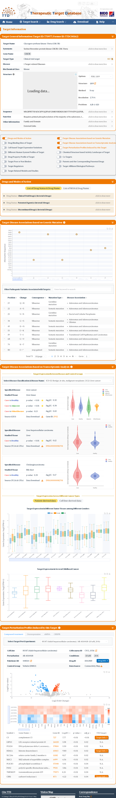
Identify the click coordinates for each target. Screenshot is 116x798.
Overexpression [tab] (34, 634)
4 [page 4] (61, 356)
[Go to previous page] (49, 356)
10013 (55, 751)
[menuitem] (7, 22)
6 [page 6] (66, 356)
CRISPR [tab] (57, 634)
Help (100, 21)
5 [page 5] (63, 356)
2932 (56, 417)
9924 (55, 768)
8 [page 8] (72, 356)
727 (54, 737)
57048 (56, 764)
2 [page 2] (54, 356)
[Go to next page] (75, 356)
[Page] (86, 356)
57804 (56, 746)
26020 (56, 742)
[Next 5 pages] (69, 356)
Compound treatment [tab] (13, 634)
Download (80, 21)
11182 (55, 755)
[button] (69, 49)
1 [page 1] (52, 356)
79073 (55, 772)
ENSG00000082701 (54, 446)
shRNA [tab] (47, 634)
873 (54, 777)
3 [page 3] (57, 356)
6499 (55, 759)
